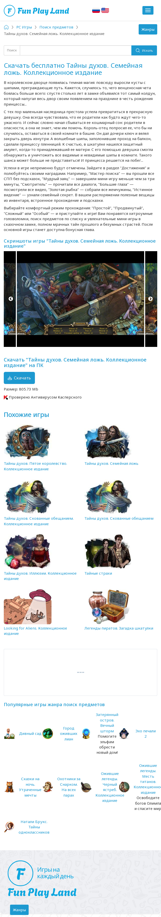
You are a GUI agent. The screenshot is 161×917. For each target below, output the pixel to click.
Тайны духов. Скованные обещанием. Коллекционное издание (39, 521)
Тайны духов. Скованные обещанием (118, 518)
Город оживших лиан (68, 733)
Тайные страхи (98, 573)
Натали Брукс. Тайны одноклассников (34, 827)
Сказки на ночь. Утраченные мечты (30, 786)
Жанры (149, 30)
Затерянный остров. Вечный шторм (107, 722)
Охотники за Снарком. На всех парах (68, 786)
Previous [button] (11, 299)
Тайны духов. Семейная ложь (111, 463)
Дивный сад (30, 733)
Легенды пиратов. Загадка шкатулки (118, 628)
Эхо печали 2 (145, 733)
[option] (80, 299)
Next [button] (150, 299)
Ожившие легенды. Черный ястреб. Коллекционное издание (109, 787)
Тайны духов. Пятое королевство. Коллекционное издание (35, 466)
